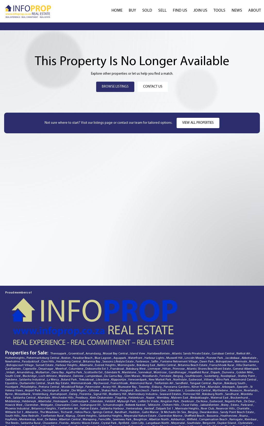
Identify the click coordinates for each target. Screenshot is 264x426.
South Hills (12, 381)
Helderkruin (136, 363)
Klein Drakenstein (102, 363)
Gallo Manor (150, 377)
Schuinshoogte (113, 370)
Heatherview (229, 381)
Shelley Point (247, 341)
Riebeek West (41, 392)
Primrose (179, 334)
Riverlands (251, 356)
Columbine (76, 334)
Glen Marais (132, 341)
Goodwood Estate (86, 396)
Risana (244, 381)
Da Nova (202, 367)
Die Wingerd (74, 403)
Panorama (66, 396)
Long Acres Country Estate (149, 406)
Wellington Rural (209, 406)
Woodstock (53, 399)
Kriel (40, 385)
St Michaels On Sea (174, 377)
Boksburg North (213, 359)
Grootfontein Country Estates (88, 392)
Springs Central (103, 377)
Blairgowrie (117, 414)
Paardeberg (92, 403)
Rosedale (228, 406)
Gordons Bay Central (182, 406)
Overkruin (188, 367)
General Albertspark (246, 334)
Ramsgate (236, 385)
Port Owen (237, 403)
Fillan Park (194, 396)
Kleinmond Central (244, 345)
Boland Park (69, 345)
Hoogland (127, 356)
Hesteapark (61, 367)
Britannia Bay (92, 327)
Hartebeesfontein (159, 319)
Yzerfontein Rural (52, 381)
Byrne (9, 359)
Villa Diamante (246, 330)
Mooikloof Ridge (72, 352)
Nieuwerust (44, 406)
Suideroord (13, 403)
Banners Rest (14, 410)
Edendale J (176, 356)
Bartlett (47, 417)
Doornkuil (235, 396)
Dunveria (228, 338)
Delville (31, 414)
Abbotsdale (249, 323)
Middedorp (13, 367)
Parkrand (247, 370)
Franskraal (117, 334)
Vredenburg (40, 359)
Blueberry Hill (118, 359)
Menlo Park (130, 410)
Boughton (141, 385)
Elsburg (157, 352)
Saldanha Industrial (32, 345)
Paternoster (93, 352)
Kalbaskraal (186, 403)
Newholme (13, 327)
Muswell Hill (174, 323)
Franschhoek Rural (222, 330)
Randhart (121, 377)
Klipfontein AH (33, 399)
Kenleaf (149, 374)
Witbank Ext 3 (14, 377)
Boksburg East (146, 330)
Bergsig (178, 341)
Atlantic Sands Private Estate (191, 319)
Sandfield (181, 349)
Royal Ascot (160, 414)
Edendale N (113, 338)
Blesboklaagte (199, 363)
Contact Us (152, 86)
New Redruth (31, 381)
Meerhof (61, 334)
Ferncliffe (104, 385)
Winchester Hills (63, 363)
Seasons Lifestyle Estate (118, 327)
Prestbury (82, 363)
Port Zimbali (13, 396)
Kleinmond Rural (141, 349)
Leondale (212, 399)
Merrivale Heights (187, 374)
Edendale (97, 367)
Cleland (183, 392)
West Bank (170, 410)
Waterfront (135, 323)
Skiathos (185, 410)
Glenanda (243, 406)
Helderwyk (29, 367)
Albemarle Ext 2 (247, 399)
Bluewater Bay (127, 352)
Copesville (30, 334)
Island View (138, 319)
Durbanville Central (33, 349)
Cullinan (51, 396)
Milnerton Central (139, 414)
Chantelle (243, 374)
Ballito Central (167, 330)
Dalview (78, 341)
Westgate (47, 370)
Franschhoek (120, 349)
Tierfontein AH (164, 349)
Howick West (14, 370)
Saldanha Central (24, 363)
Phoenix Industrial (17, 374)
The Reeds (12, 388)
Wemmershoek (81, 349)
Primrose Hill (192, 359)
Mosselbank (23, 359)
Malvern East (180, 363)
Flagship (121, 363)
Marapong (90, 385)
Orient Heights (87, 381)
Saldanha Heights (110, 381)
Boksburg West (136, 334)
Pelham (133, 392)
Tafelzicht (154, 370)
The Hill (208, 396)
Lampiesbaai (94, 341)
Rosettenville (220, 403)
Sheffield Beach (194, 381)
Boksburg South (235, 349)
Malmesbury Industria (143, 359)
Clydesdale (245, 388)
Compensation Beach (213, 385)
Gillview (94, 356)
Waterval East (220, 363)
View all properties (198, 123)
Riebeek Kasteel (135, 370)
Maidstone (129, 338)
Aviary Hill (110, 352)
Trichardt (67, 377)
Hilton (166, 334)
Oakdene (11, 345)
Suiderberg (211, 341)
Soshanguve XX (91, 370)
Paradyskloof (31, 327)
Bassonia (213, 381)
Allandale (214, 352)
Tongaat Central (201, 349)
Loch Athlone (48, 341)
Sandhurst (232, 359)
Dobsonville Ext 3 (97, 334)
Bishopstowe (224, 327)
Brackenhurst (239, 363)
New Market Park (160, 345)
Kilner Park (199, 352)
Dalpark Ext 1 (165, 374)
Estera (235, 370)
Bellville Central (180, 399)
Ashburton (178, 385)
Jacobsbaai (232, 323)
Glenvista (46, 410)
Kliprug (71, 381)
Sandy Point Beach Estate (237, 377)
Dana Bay (58, 338)
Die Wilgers (79, 356)
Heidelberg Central (69, 327)
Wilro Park (223, 345)
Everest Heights (105, 330)
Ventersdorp (134, 374)
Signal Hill (100, 359)
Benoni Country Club (20, 406)
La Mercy (53, 345)
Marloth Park (14, 417)
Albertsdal (45, 367)
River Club (208, 374)
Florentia (85, 359)
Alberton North (159, 385)
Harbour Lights (154, 323)
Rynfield (124, 388)
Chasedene (50, 388)
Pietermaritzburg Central (43, 323)
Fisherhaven (95, 406)
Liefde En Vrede (148, 367)
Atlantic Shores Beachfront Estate (209, 334)
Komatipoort (59, 359)
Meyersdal (178, 388)
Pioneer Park (215, 323)
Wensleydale (127, 396)
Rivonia (254, 327)
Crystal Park (109, 388)
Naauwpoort (225, 414)
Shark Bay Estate (58, 349)
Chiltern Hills (171, 370)
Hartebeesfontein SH (76, 399)
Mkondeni (202, 403)
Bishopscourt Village (20, 330)
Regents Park (234, 367)
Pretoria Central (49, 352)
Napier (150, 363)
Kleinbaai (251, 385)
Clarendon (31, 370)
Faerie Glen (159, 356)
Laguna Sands (15, 414)
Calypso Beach (75, 406)
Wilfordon (31, 410)
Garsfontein (13, 334)
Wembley (163, 363)
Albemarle (86, 330)
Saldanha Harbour (112, 374)
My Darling (200, 410)
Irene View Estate (96, 414)
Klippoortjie (119, 345)
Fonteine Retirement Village (179, 327)
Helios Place (83, 377)
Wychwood (101, 349)
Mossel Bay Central (116, 319)
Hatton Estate (89, 374)
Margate (171, 403)
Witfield (192, 385)
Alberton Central (70, 385)
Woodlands (150, 341)
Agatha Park (74, 338)
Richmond (228, 399)
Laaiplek (221, 396)
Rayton (218, 349)
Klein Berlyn (32, 417)
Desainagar (46, 334)
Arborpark (229, 352)
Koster (65, 356)
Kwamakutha (47, 414)
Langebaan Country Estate (146, 403)
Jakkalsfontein (210, 370)
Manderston (168, 392)
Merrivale (241, 327)
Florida (64, 388)
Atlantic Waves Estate (85, 388)
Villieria (209, 345)
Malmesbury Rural (117, 406)
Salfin (155, 327)
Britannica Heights (44, 374)
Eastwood (196, 345)
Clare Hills (48, 327)
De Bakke (51, 385)
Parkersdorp (109, 396)
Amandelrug (25, 338)
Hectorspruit (51, 356)
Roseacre (236, 356)
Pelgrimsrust (117, 399)
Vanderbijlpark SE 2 (140, 399)
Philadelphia (28, 352)
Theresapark (58, 319)
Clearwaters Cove (67, 370)
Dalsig (73, 359)
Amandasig (94, 319)
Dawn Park (207, 327)
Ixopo (247, 396)
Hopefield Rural (198, 338)
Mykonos (252, 403)
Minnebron (59, 392)
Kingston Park (170, 367)
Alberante (32, 377)
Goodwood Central (198, 356)
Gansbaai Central (223, 319)
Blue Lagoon (103, 323)
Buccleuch (142, 356)
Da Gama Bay (113, 341)
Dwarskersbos (209, 377)
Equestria (11, 349)
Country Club (150, 392)
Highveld (198, 399)
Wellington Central (114, 403)
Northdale (180, 345)
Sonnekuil (145, 338)
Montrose (160, 338)
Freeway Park (240, 410)
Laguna (58, 406)
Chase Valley (190, 370)
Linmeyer (154, 334)
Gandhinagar (178, 338)
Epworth (243, 352)
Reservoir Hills (225, 374)
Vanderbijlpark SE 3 (70, 414)
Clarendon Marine (170, 381)
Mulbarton (43, 338)
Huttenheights (15, 323)
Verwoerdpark (137, 345)
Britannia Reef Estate (36, 403)
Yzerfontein (192, 414)
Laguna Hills (13, 399)
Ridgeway (161, 399)
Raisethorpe (99, 399)
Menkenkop (27, 385)
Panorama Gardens (177, 352)
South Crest (13, 341)
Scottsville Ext (93, 338)
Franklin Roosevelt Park (153, 396)
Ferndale (166, 341)
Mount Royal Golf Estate (207, 392)
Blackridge (30, 341)
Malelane (65, 341)
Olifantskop (178, 396)
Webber (72, 410)
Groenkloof (76, 319)
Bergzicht (209, 388)
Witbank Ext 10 (34, 396)
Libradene (103, 345)
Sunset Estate (45, 330)
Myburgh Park (127, 367)
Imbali (10, 338)
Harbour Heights (66, 330)
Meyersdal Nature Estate (140, 381)
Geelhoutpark (79, 367)
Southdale (194, 388)
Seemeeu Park (122, 385)
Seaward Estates (171, 359)
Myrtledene (221, 356)
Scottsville (243, 414)
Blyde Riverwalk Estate (240, 392)
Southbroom (194, 341)
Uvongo (59, 410)
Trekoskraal (87, 345)
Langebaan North (158, 388)
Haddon (135, 377)
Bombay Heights (150, 410)
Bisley (225, 370)
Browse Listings (115, 86)
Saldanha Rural (31, 388)
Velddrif (110, 367)
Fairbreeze (143, 327)
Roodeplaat (228, 341)
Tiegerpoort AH (110, 410)
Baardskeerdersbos (18, 392)
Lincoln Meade (195, 323)
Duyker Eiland (227, 388)
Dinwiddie (208, 414)
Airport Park (33, 356)
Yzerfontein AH (68, 374)
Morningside (126, 330)
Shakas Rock (110, 356)
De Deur (249, 367)
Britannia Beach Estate (193, 330)
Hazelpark (12, 352)
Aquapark (120, 323)
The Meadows (49, 377)
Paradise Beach (83, 323)
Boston (66, 323)
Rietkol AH (243, 319)
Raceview (176, 414)
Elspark (216, 338)
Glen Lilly (138, 388)
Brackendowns (89, 410)
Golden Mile (244, 338)
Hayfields (11, 385)
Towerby (145, 352)
